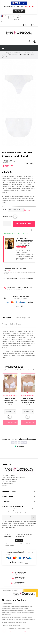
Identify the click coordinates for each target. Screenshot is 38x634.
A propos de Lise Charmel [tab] (12, 324)
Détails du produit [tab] (23, 317)
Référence (6, 160)
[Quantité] (7, 223)
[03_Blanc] (15, 216)
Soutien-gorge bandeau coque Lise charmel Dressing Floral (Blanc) (28, 401)
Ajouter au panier (24, 224)
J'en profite (19, 11)
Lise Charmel (10, 393)
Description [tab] (6, 317)
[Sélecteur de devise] (26, 25)
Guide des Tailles (28, 209)
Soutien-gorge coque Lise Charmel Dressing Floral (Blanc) (10, 401)
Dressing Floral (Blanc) (8, 166)
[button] (4, 630)
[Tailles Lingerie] (16, 210)
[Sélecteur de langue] (33, 25)
